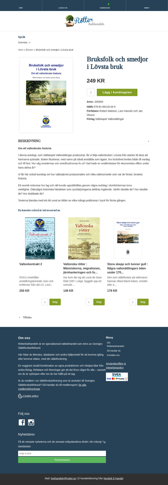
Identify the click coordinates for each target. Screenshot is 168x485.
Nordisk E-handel (113, 478)
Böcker (30, 49)
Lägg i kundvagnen (117, 92)
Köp (55, 302)
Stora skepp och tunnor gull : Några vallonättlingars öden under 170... (127, 268)
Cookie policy (28, 395)
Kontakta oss (113, 355)
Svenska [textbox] (22, 42)
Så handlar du (114, 350)
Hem (20, 49)
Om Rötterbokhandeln (115, 344)
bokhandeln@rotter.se (63, 478)
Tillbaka (24, 317)
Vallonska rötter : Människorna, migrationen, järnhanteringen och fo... (82, 268)
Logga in (63, 8)
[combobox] (24, 42)
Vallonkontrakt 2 (30, 264)
